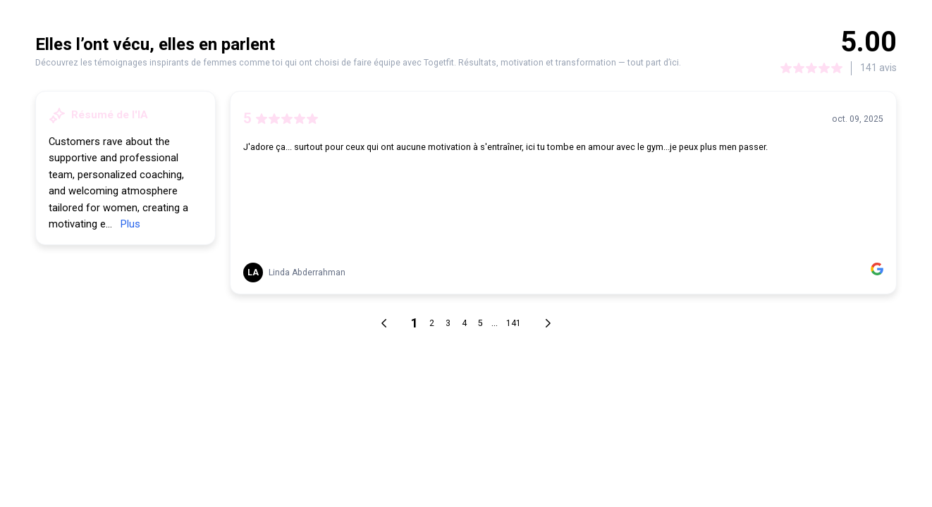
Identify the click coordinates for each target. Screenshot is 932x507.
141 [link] (513, 323)
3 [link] (448, 323)
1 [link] (414, 322)
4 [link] (464, 323)
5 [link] (480, 323)
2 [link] (431, 323)
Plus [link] (130, 224)
